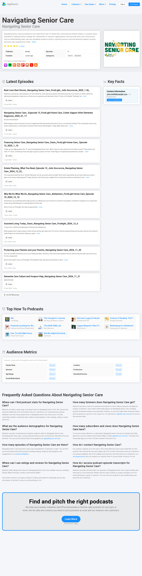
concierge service (79, 457)
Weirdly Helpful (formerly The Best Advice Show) (56, 333)
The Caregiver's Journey (54, 318)
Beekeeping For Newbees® (122, 326)
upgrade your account (124, 414)
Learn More (71, 522)
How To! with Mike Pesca (21, 333)
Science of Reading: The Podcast (122, 318)
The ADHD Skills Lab (53, 326)
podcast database (22, 454)
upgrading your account (55, 439)
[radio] (5, 46)
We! (12, 318)
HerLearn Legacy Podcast (88, 318)
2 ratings (21, 46)
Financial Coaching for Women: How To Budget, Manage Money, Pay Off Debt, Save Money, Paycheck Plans (23, 326)
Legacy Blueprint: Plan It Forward (89, 326)
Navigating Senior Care (21, 26)
